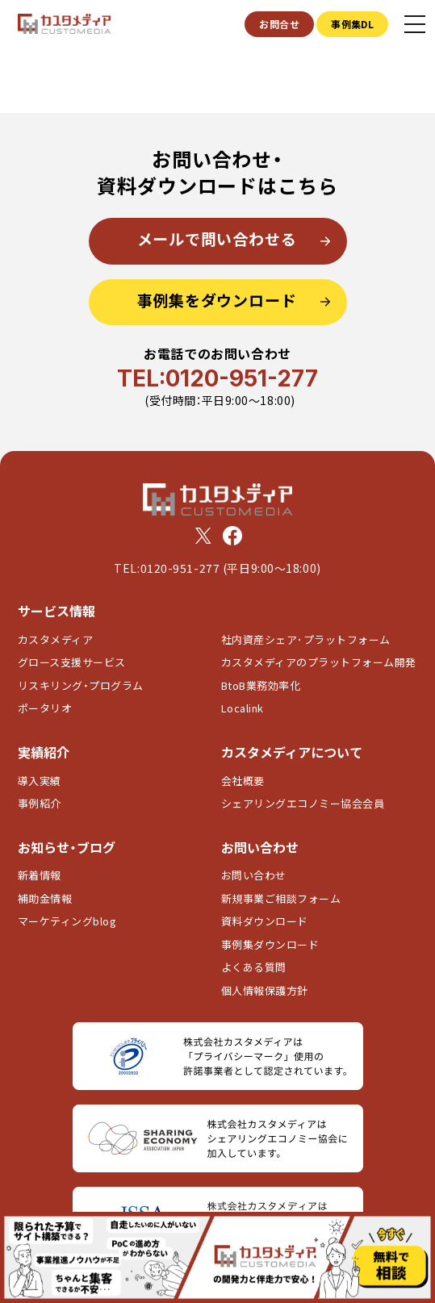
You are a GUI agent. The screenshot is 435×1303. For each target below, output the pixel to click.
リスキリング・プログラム (81, 685)
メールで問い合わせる (217, 238)
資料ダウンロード (264, 921)
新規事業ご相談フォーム (281, 898)
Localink (242, 708)
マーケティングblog (67, 921)
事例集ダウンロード (270, 944)
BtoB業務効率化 (261, 685)
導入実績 (39, 780)
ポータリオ (45, 708)
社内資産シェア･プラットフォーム (306, 639)
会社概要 (243, 780)
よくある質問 (254, 967)
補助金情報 (45, 898)
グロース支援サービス (77, 662)
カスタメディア (56, 639)
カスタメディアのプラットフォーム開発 (318, 662)
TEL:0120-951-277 (217, 378)
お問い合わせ (254, 875)
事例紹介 (39, 803)
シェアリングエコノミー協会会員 (303, 803)
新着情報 (39, 875)
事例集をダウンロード (217, 300)
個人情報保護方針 (264, 990)
